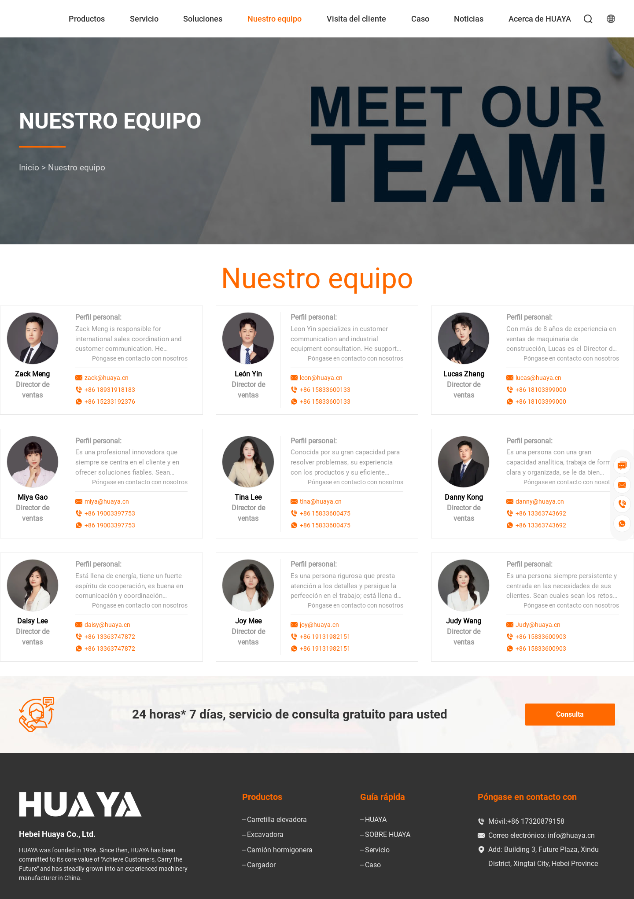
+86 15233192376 (110, 401)
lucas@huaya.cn (538, 377)
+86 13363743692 (541, 512)
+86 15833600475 (325, 512)
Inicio (29, 168)
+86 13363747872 (110, 635)
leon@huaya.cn (321, 377)
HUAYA (376, 819)
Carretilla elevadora (277, 819)
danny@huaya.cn (540, 501)
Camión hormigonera (280, 849)
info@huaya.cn (571, 834)
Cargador (261, 864)
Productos (87, 18)
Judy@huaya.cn (538, 623)
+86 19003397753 (110, 512)
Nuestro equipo (274, 18)
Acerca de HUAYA (540, 18)
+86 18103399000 (541, 389)
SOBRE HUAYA (387, 834)
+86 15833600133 (325, 389)
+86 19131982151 (325, 635)
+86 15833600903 (541, 635)
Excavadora (265, 834)
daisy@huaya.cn (107, 623)
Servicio (144, 18)
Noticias (468, 18)
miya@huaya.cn (107, 501)
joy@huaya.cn (319, 623)
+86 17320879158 (535, 820)
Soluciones (202, 18)
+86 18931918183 (110, 389)
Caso (420, 18)
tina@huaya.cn (321, 501)
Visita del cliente (356, 18)
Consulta (570, 713)
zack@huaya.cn (107, 377)
